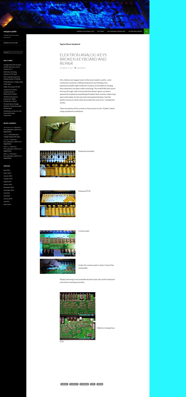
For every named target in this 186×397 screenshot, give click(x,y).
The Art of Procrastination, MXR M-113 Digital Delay (13, 130)
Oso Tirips (100, 31)
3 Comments (81, 68)
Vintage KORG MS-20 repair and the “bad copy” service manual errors (12, 67)
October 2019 (8, 179)
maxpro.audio (10, 31)
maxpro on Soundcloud (85, 31)
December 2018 (9, 187)
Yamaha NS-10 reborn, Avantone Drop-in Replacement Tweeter (11, 92)
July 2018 (7, 193)
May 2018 (7, 196)
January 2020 (8, 176)
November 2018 (9, 190)
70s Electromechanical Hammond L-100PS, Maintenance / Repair (11, 99)
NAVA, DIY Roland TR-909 (12, 87)
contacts (74, 384)
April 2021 (7, 170)
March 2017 (7, 204)
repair (100, 384)
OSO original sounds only (116, 31)
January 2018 (8, 199)
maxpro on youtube (11, 43)
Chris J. (6, 147)
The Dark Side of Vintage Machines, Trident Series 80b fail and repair (12, 106)
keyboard (84, 384)
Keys (93, 384)
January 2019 (8, 184)
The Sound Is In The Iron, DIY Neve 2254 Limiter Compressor (13, 113)
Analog (64, 384)
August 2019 (8, 181)
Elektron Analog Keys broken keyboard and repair (83, 59)
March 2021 (7, 173)
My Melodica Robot (135, 31)
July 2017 (7, 201)
